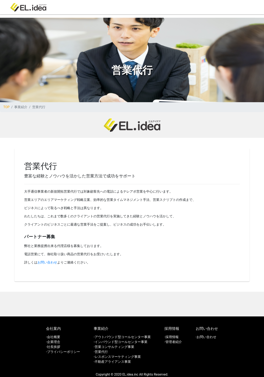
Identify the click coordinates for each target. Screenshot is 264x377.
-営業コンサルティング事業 (114, 347)
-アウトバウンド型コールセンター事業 (122, 337)
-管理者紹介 (173, 342)
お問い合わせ (47, 262)
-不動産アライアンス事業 (112, 362)
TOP (6, 107)
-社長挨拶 (53, 347)
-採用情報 (171, 337)
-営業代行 (101, 352)
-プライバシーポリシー (63, 352)
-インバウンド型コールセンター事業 (120, 342)
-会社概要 (53, 337)
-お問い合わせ (206, 337)
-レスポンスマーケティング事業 (117, 357)
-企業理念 (53, 342)
